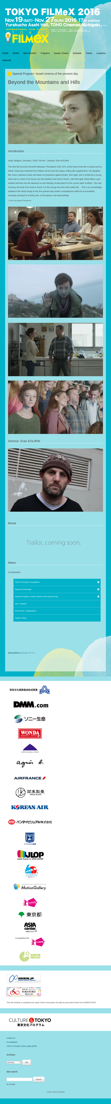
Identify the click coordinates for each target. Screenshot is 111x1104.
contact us (11, 1038)
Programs (45, 53)
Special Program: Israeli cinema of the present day (36, 596)
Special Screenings (23, 589)
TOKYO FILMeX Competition (27, 582)
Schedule (77, 53)
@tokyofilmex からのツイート (21, 653)
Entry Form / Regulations (25, 611)
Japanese (6, 60)
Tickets (89, 53)
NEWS (16, 53)
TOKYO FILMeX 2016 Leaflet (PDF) (22, 1046)
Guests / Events (61, 53)
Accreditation (12, 1042)
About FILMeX (29, 53)
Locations (101, 53)
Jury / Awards (20, 604)
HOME (5, 53)
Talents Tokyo (20, 618)
